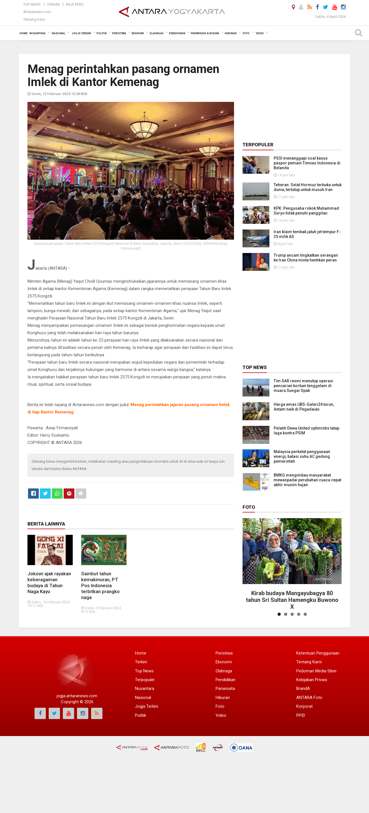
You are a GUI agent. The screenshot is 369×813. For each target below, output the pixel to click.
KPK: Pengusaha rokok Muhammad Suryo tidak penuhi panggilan (306, 210)
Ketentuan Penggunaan (317, 653)
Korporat (304, 706)
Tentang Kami (34, 19)
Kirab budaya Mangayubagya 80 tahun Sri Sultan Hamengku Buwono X (292, 600)
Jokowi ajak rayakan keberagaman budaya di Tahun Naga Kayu (49, 582)
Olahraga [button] (156, 33)
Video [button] (260, 33)
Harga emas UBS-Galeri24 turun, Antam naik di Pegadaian (304, 406)
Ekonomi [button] (138, 33)
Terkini (53, 4)
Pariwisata (225, 688)
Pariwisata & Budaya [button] (205, 33)
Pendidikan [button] (177, 33)
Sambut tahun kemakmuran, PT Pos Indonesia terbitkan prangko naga (100, 585)
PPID (300, 715)
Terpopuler (145, 679)
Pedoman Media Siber (316, 670)
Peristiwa (224, 653)
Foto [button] (246, 33)
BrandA (303, 688)
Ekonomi (224, 661)
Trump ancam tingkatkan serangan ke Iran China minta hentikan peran (306, 257)
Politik (140, 715)
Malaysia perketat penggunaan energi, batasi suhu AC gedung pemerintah (302, 456)
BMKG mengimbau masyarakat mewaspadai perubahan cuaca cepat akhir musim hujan (307, 480)
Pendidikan (225, 679)
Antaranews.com (37, 12)
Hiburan (223, 697)
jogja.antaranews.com (77, 695)
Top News (32, 4)
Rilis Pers (74, 4)
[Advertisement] (292, 98)
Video (221, 715)
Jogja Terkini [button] (81, 33)
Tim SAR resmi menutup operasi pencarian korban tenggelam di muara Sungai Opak (303, 386)
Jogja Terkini (146, 706)
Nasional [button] (58, 33)
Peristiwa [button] (119, 33)
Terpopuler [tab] (258, 144)
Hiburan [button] (231, 33)
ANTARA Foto (309, 697)
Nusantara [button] (37, 33)
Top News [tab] (255, 367)
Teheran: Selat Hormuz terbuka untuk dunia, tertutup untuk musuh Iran (308, 187)
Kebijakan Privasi (311, 679)
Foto (249, 507)
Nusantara (144, 688)
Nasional (143, 697)
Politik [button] (101, 33)
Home (140, 653)
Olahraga (224, 670)
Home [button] (23, 33)
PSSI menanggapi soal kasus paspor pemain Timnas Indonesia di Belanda (307, 163)
